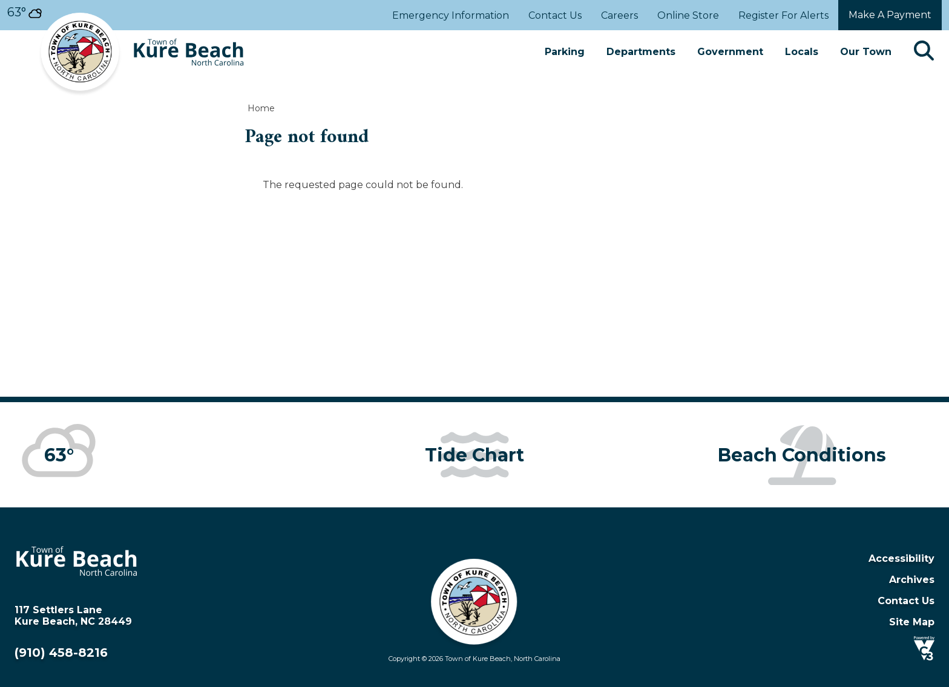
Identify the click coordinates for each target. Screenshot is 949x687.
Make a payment (890, 15)
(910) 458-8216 (61, 652)
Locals (801, 51)
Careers (619, 15)
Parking (565, 51)
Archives (911, 579)
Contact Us (555, 15)
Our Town (866, 51)
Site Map (911, 622)
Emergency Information (450, 15)
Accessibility (901, 558)
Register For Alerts (783, 15)
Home (261, 108)
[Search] (924, 51)
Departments (640, 51)
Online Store (688, 15)
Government (730, 51)
